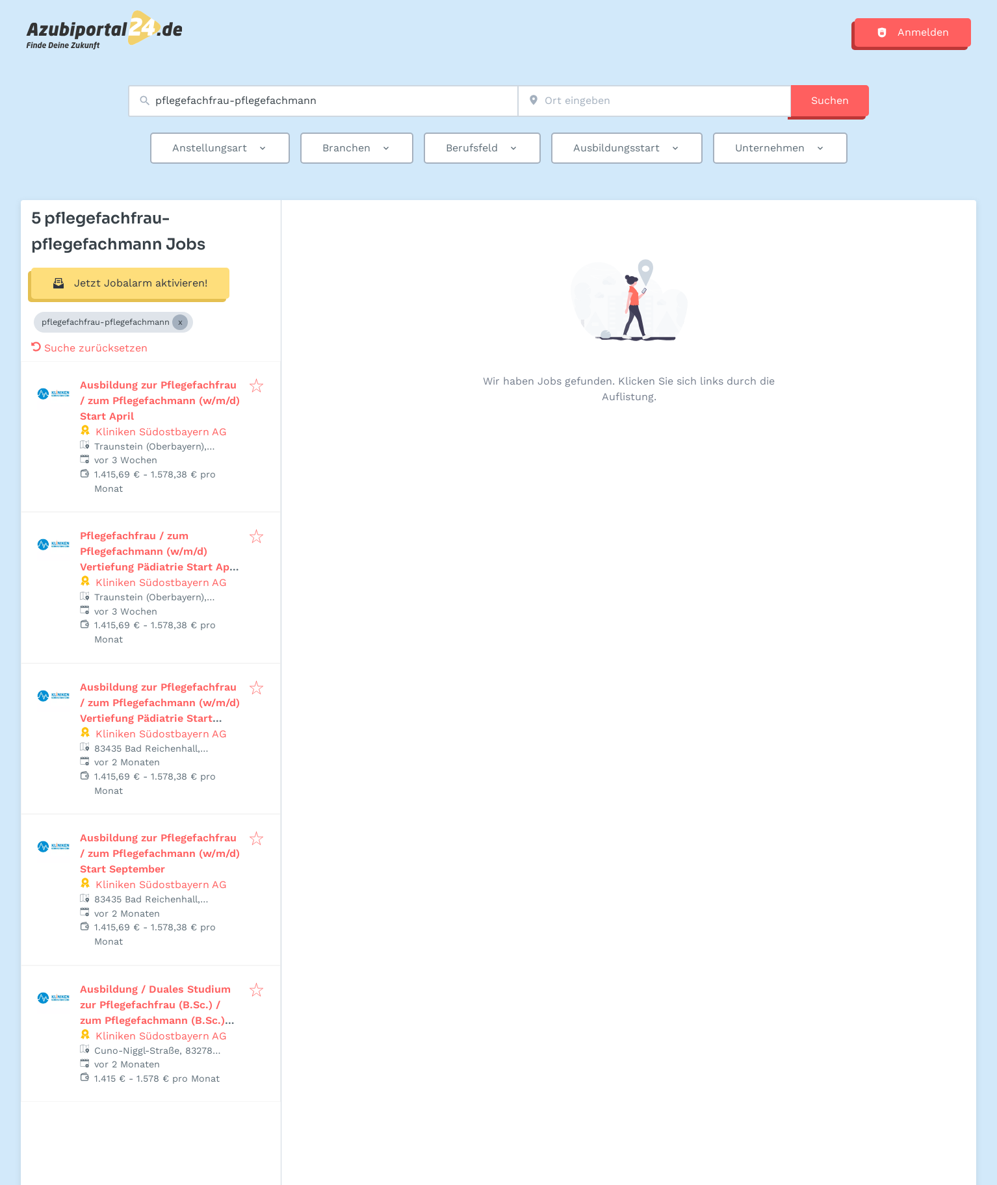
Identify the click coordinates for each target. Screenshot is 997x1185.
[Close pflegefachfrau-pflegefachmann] (180, 322)
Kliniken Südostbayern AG (161, 432)
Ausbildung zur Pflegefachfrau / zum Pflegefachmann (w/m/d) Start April (160, 400)
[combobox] (323, 101)
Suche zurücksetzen (89, 348)
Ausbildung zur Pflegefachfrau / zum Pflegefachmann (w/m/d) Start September (160, 853)
